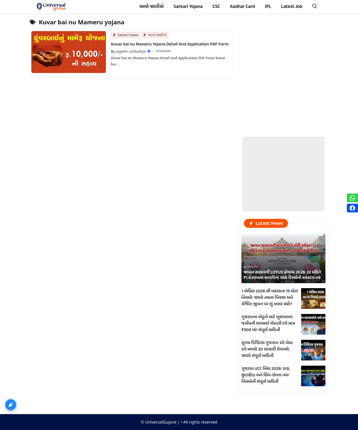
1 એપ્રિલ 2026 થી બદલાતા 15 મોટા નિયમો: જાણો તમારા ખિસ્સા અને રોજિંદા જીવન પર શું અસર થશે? (269, 298)
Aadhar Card (242, 6)
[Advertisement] (283, 168)
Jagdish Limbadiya (130, 51)
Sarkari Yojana (188, 6)
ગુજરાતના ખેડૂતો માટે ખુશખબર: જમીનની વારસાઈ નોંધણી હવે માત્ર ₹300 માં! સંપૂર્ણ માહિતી (268, 324)
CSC (216, 6)
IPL (268, 6)
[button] (314, 7)
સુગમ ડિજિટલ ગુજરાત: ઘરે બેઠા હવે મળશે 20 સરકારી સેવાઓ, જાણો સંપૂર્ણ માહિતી (267, 349)
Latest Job (291, 6)
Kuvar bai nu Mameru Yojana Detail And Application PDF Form (169, 44)
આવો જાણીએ (151, 6)
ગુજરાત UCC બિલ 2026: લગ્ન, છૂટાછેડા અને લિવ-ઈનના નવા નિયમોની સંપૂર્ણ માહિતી (265, 375)
